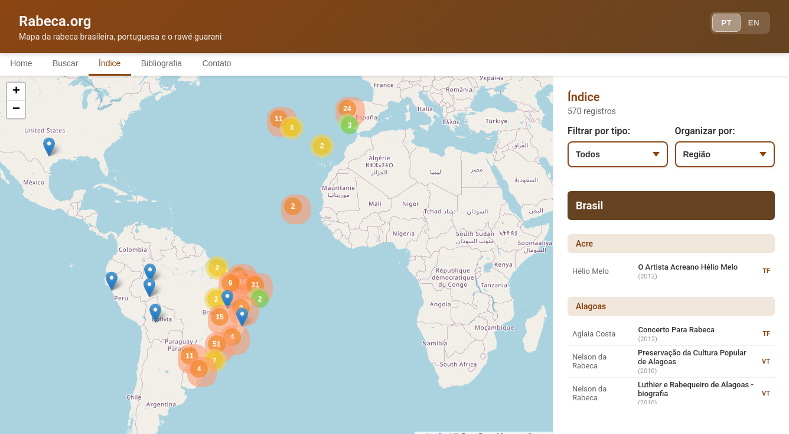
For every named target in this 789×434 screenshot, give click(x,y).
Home (23, 64)
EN (752, 23)
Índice (118, 64)
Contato (231, 64)
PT (722, 23)
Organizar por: (705, 131)
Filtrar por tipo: (599, 131)
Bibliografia (172, 64)
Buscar (70, 64)
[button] (150, 273)
